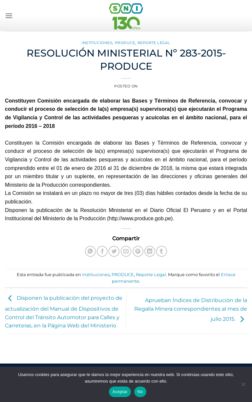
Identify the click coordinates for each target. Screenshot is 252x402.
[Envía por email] (126, 251)
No (140, 391)
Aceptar (120, 391)
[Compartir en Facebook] (102, 251)
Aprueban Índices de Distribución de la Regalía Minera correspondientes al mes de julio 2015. (190, 309)
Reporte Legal (153, 42)
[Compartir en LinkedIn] (149, 251)
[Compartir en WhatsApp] (90, 251)
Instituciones (97, 42)
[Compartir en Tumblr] (161, 251)
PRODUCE (125, 42)
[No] (243, 386)
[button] (9, 16)
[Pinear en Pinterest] (138, 251)
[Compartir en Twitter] (114, 251)
